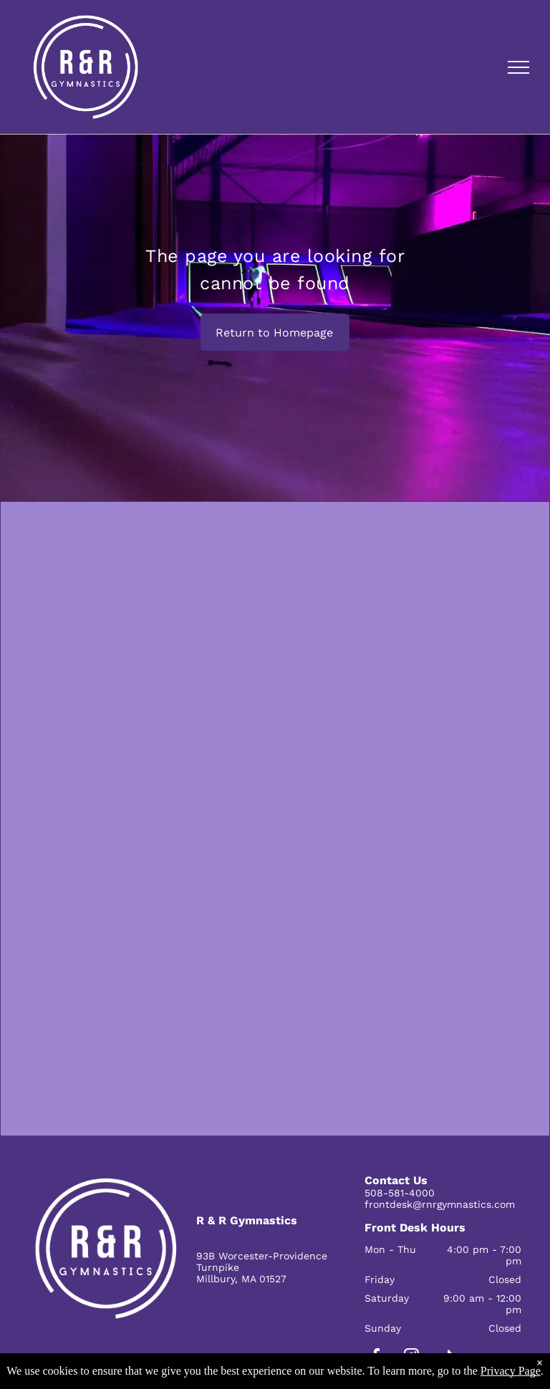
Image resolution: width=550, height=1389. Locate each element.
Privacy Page (511, 1371)
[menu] (518, 67)
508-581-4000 (400, 1193)
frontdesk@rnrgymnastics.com (440, 1204)
